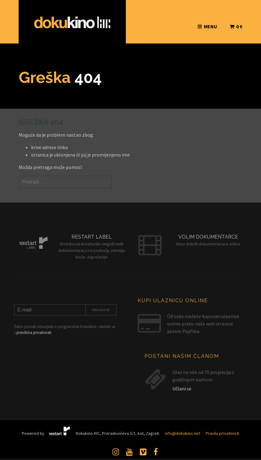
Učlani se (181, 388)
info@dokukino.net (182, 433)
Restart (59, 432)
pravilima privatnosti (33, 332)
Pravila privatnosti (222, 433)
